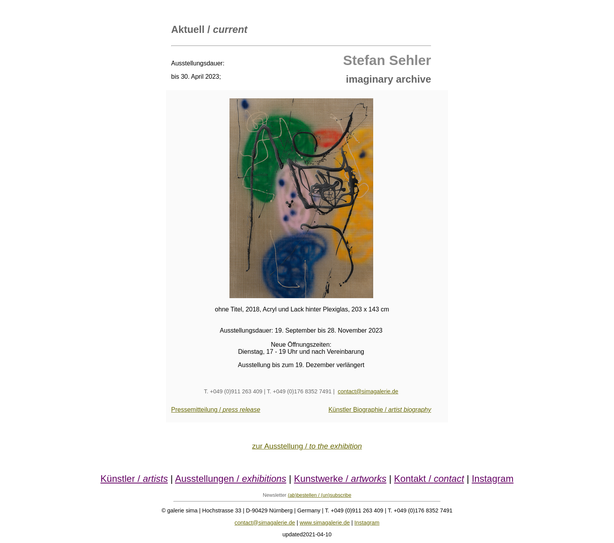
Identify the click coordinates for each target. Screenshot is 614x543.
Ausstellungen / (230, 478)
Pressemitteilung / (215, 409)
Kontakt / (429, 478)
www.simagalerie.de (325, 522)
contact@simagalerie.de (368, 391)
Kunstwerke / (340, 478)
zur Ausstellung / (307, 446)
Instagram (493, 478)
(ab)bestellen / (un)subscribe (319, 495)
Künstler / (134, 478)
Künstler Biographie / (380, 409)
